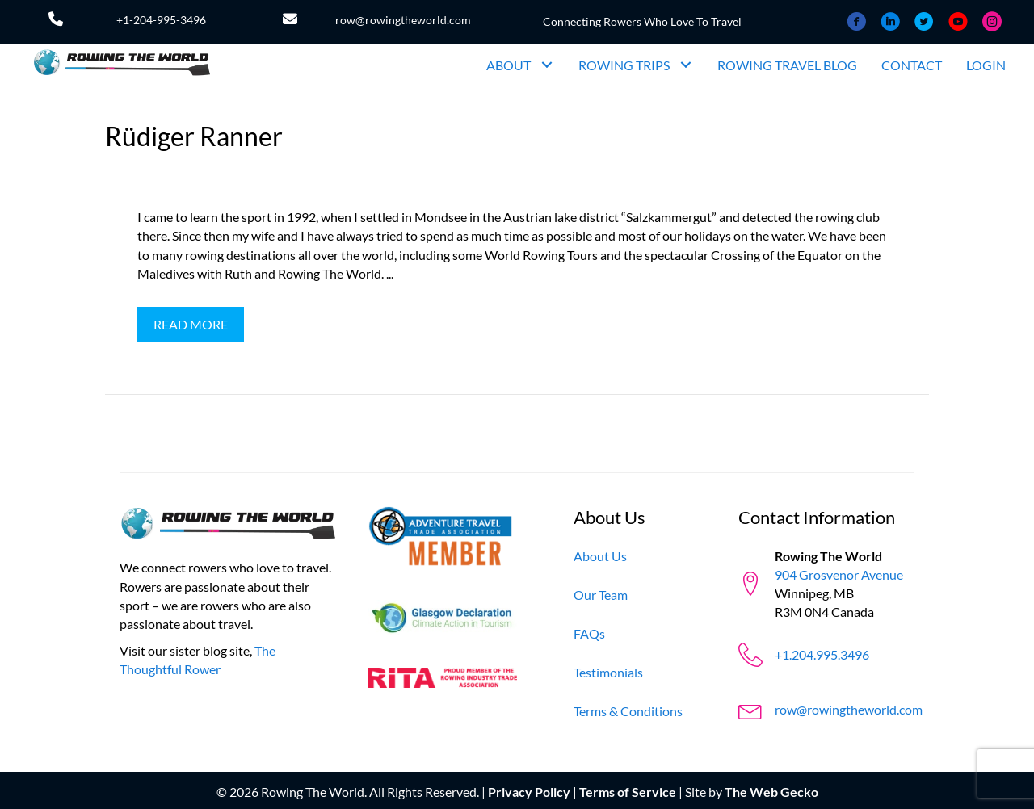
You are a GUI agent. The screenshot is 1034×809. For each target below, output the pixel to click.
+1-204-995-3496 (161, 20)
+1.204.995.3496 (822, 654)
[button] (546, 65)
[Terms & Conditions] (628, 711)
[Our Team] (601, 594)
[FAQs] (589, 633)
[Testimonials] (608, 672)
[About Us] (600, 556)
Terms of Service (627, 791)
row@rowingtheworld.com (403, 20)
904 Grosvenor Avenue (839, 574)
